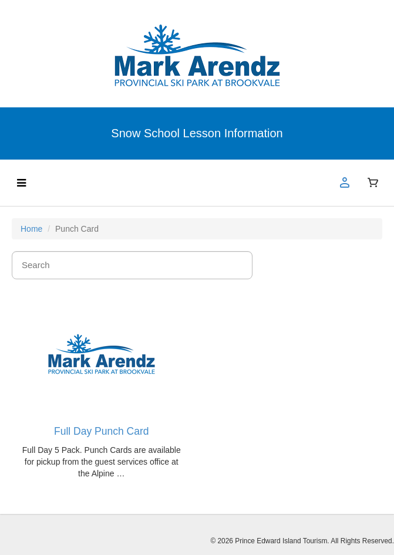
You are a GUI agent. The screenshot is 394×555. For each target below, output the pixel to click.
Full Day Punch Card (101, 431)
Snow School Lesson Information (196, 133)
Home (31, 228)
